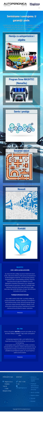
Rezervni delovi (35, 395)
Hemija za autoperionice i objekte (35, 379)
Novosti (33, 398)
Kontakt (33, 401)
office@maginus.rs (21, 388)
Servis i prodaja (35, 392)
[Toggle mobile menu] (39, 8)
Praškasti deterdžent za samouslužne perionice (35, 386)
